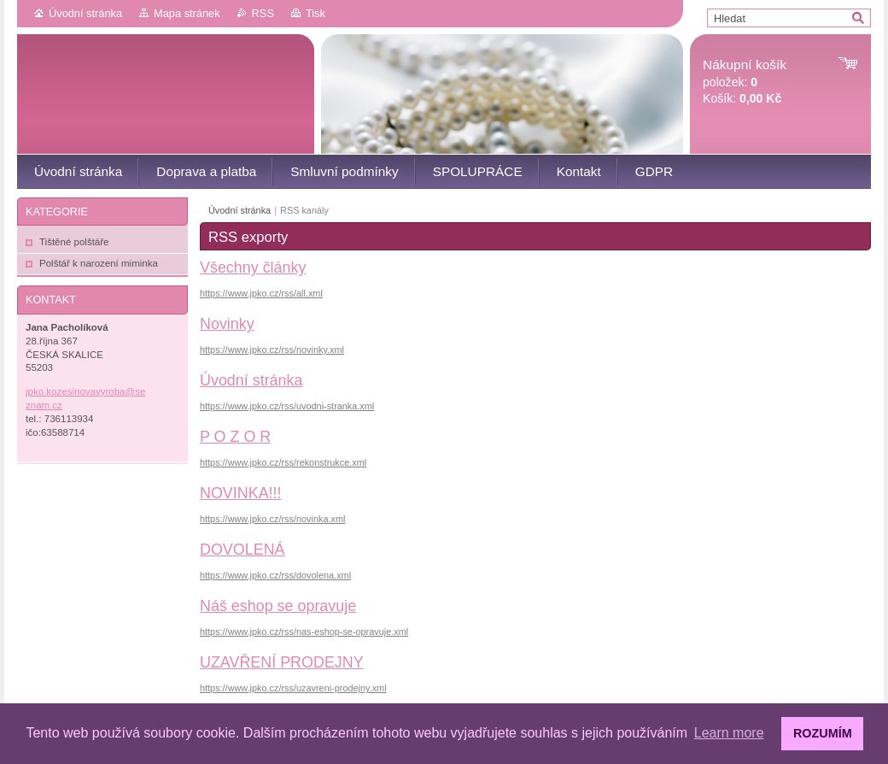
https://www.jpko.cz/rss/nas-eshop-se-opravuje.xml (304, 631)
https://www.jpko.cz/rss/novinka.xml (272, 519)
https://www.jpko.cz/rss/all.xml (261, 293)
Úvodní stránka (85, 13)
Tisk (315, 13)
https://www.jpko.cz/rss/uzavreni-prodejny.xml (293, 688)
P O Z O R (235, 436)
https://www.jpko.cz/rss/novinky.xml (272, 349)
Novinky (227, 323)
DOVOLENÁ (242, 549)
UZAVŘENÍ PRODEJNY (282, 662)
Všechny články (253, 267)
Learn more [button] (729, 733)
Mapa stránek (187, 13)
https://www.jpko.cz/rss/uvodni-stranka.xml (287, 406)
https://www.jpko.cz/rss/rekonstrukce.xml (283, 462)
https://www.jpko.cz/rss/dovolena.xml (275, 575)
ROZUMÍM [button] (822, 733)
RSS (263, 13)
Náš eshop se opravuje (278, 605)
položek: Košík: (744, 81)
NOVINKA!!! (241, 493)
